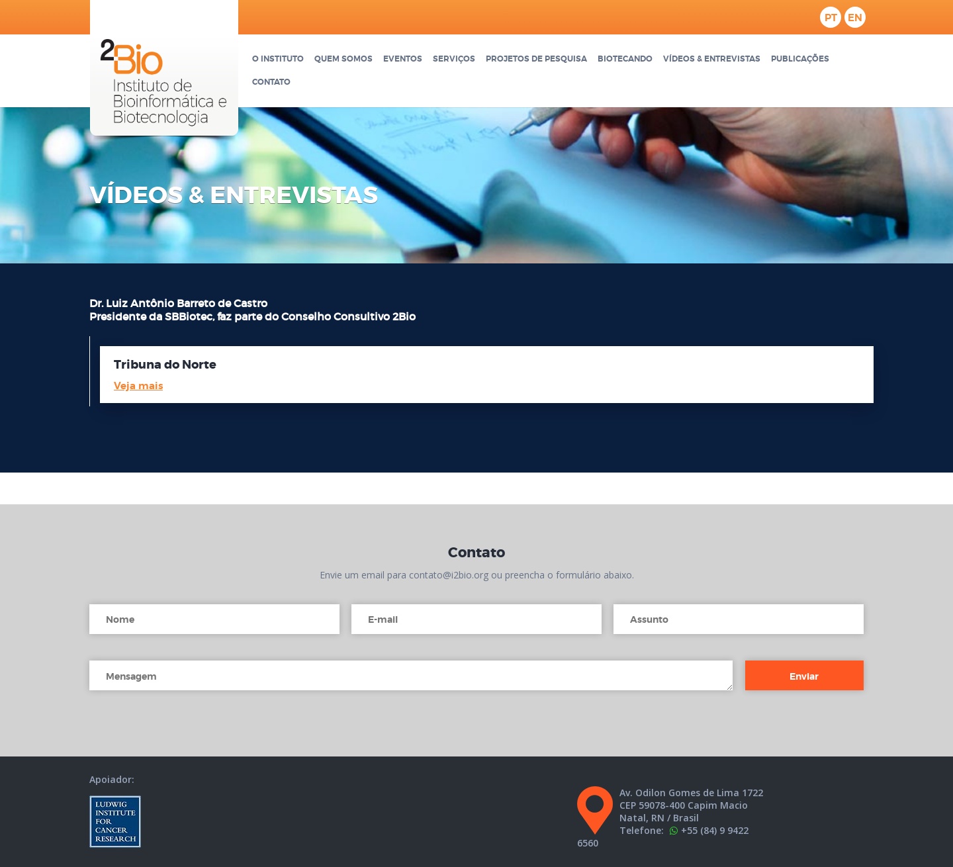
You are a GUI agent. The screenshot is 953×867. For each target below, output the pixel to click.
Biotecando (625, 59)
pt (831, 17)
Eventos (402, 59)
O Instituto (278, 59)
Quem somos (343, 59)
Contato (271, 82)
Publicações (800, 59)
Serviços (454, 59)
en (855, 17)
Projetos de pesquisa (536, 59)
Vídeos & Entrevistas (711, 59)
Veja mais (138, 385)
